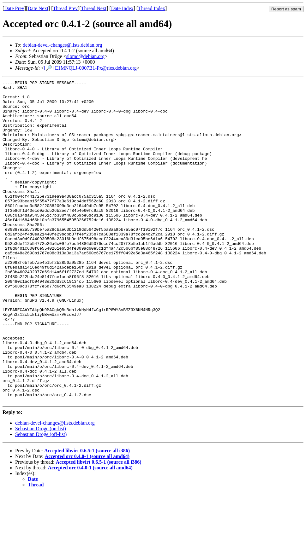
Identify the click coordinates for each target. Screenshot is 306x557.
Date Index (122, 8)
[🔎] (49, 68)
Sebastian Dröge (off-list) (41, 498)
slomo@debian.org (85, 56)
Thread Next (93, 8)
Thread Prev (65, 8)
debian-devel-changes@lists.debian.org (62, 45)
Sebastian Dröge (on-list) (40, 493)
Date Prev (14, 8)
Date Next (38, 8)
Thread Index (151, 8)
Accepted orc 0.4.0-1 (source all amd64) (87, 520)
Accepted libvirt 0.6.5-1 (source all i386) (87, 515)
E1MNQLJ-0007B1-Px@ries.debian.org (96, 68)
